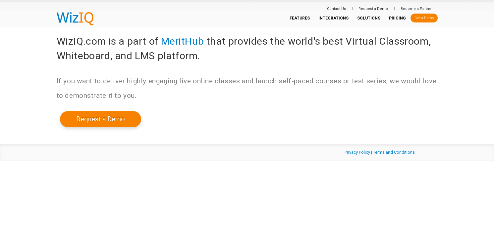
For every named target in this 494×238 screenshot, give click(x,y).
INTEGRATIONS (333, 18)
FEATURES (300, 18)
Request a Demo (373, 9)
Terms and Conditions (394, 152)
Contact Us (336, 9)
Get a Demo (424, 18)
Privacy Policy (357, 152)
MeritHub (182, 41)
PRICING (397, 18)
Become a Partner (417, 9)
